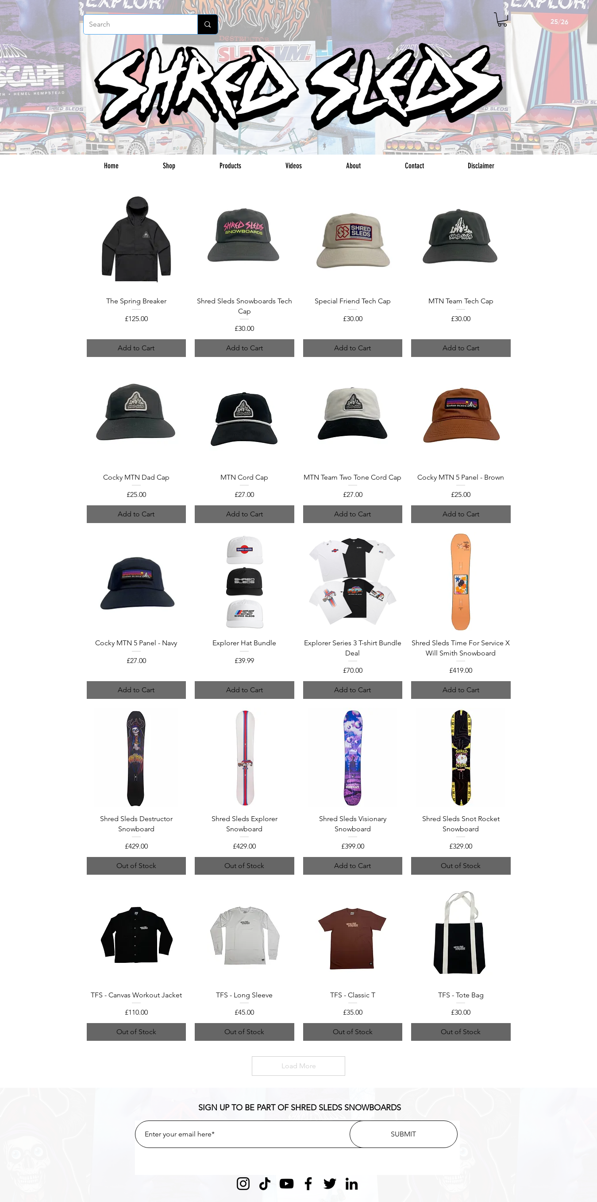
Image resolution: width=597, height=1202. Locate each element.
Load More (298, 1066)
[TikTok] (264, 1183)
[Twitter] (330, 1183)
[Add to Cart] (136, 348)
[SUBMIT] (404, 1134)
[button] (502, 19)
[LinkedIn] (351, 1183)
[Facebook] (308, 1183)
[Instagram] (243, 1183)
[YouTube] (286, 1183)
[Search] (134, 24)
